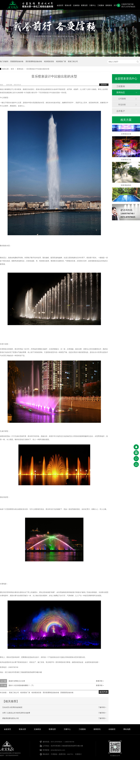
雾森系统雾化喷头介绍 (10, 718)
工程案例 (100, 5)
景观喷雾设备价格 (16, 61)
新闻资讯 (108, 5)
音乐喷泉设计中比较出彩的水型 (37, 69)
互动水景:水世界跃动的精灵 (12, 707)
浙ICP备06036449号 (12, 755)
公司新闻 (122, 99)
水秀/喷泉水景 (126, 134)
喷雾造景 (84, 5)
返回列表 (104, 84)
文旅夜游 (76, 5)
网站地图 (126, 729)
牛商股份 (54, 754)
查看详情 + (100, 681)
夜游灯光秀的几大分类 (17, 681)
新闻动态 (20, 69)
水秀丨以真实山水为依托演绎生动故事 (16, 713)
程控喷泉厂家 (61, 61)
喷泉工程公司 (73, 61)
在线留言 (112, 729)
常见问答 (122, 105)
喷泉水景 (68, 5)
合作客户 (120, 111)
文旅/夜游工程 (126, 160)
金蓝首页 (60, 5)
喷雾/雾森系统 (126, 186)
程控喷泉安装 (49, 61)
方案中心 (92, 5)
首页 (12, 69)
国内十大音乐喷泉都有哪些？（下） (22, 685)
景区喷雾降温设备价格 (34, 61)
